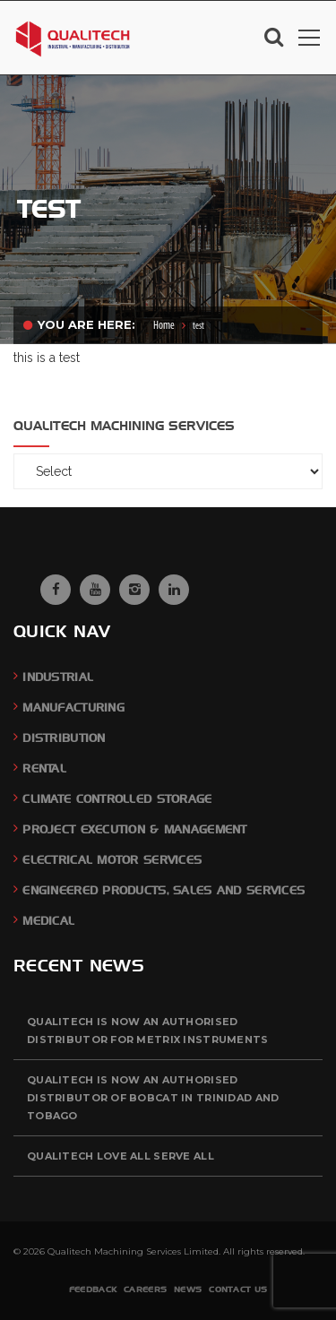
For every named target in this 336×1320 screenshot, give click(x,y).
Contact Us (238, 1289)
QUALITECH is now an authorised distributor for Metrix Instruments (148, 1030)
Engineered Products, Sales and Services (163, 890)
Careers (145, 1289)
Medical (48, 920)
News (188, 1289)
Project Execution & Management (134, 829)
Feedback (92, 1289)
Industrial (57, 677)
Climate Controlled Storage (116, 799)
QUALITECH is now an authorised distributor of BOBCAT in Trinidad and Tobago (153, 1098)
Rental (44, 768)
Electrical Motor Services (112, 860)
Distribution (63, 738)
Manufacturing (73, 707)
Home (164, 326)
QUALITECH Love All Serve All (120, 1156)
